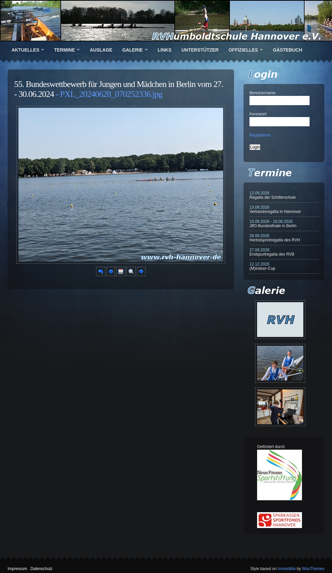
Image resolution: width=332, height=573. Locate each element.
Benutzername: (262, 93)
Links (165, 50)
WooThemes (313, 568)
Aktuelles (25, 50)
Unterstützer (200, 50)
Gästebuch (287, 50)
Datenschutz (41, 568)
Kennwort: (258, 114)
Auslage (101, 50)
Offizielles (243, 50)
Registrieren (260, 135)
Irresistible (287, 568)
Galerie (132, 50)
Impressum (17, 568)
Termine (64, 50)
